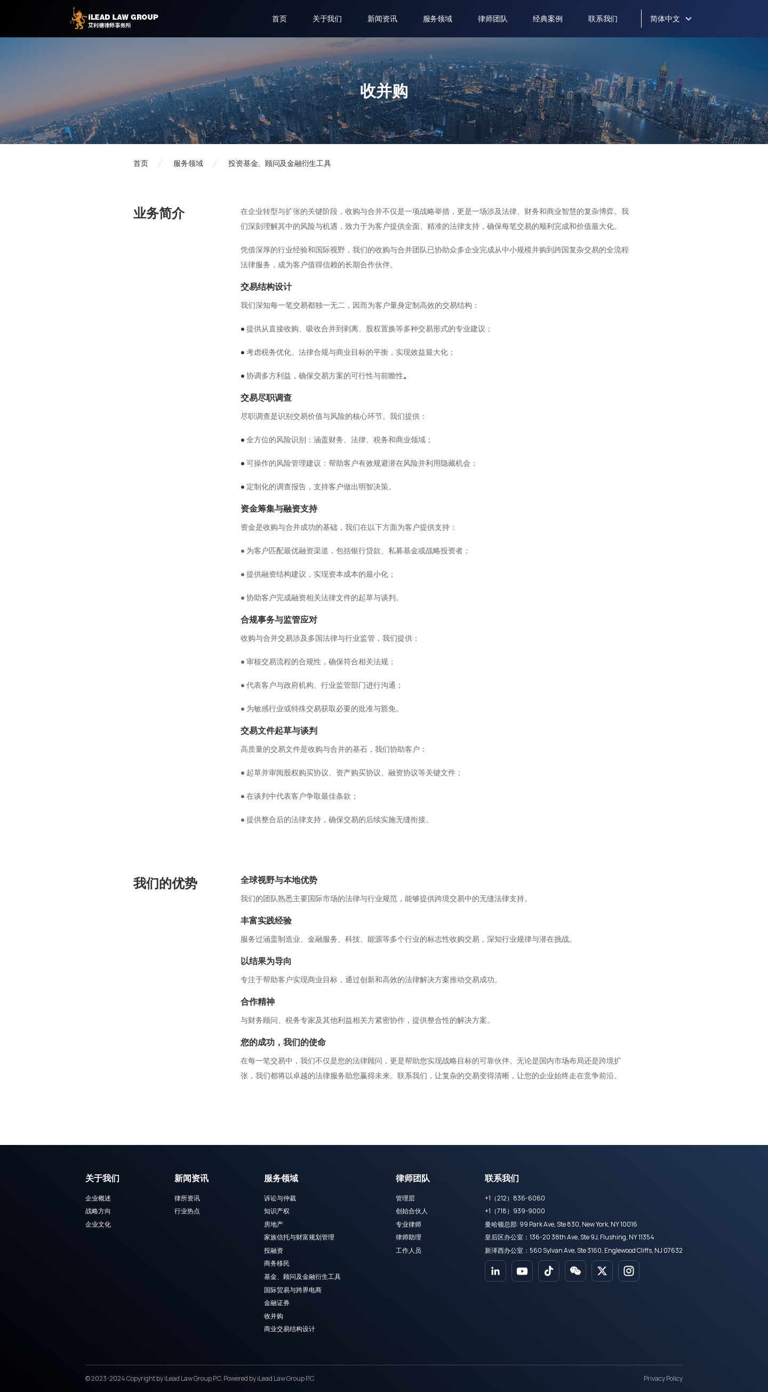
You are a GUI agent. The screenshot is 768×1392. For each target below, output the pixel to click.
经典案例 (547, 18)
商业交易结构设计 (289, 1328)
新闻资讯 (382, 18)
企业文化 (98, 1224)
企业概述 (98, 1198)
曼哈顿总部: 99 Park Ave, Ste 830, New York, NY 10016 (561, 1224)
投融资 (273, 1250)
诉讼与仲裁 (280, 1198)
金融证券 (277, 1302)
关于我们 (327, 18)
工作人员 (408, 1250)
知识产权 (277, 1210)
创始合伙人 (412, 1210)
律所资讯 (187, 1198)
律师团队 (492, 18)
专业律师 (408, 1224)
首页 (279, 18)
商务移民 (277, 1263)
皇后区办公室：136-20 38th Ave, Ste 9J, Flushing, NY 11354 (569, 1237)
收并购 (273, 1316)
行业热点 (187, 1210)
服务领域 (437, 18)
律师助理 (408, 1237)
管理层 (405, 1198)
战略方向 (98, 1210)
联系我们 (603, 18)
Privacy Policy (663, 1378)
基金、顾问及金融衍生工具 (302, 1276)
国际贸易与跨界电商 (293, 1289)
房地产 (273, 1224)
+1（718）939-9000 (515, 1210)
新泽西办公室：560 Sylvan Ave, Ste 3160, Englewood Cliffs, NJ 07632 (584, 1250)
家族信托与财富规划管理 (299, 1237)
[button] (671, 19)
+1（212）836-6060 (515, 1198)
